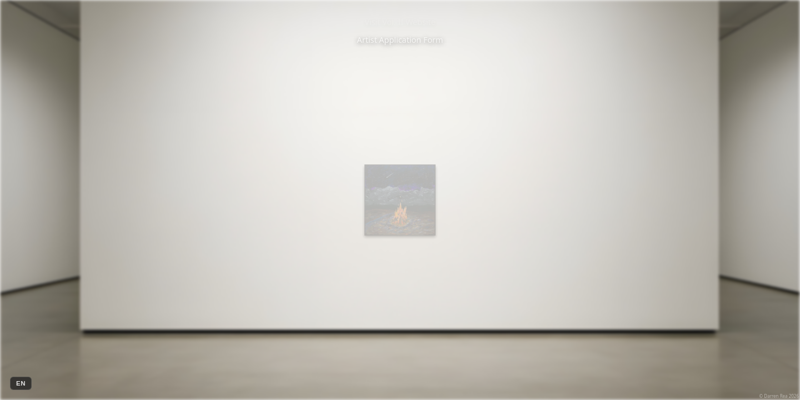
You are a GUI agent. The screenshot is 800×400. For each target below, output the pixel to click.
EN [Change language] (21, 383)
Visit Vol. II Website (400, 22)
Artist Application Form (400, 39)
